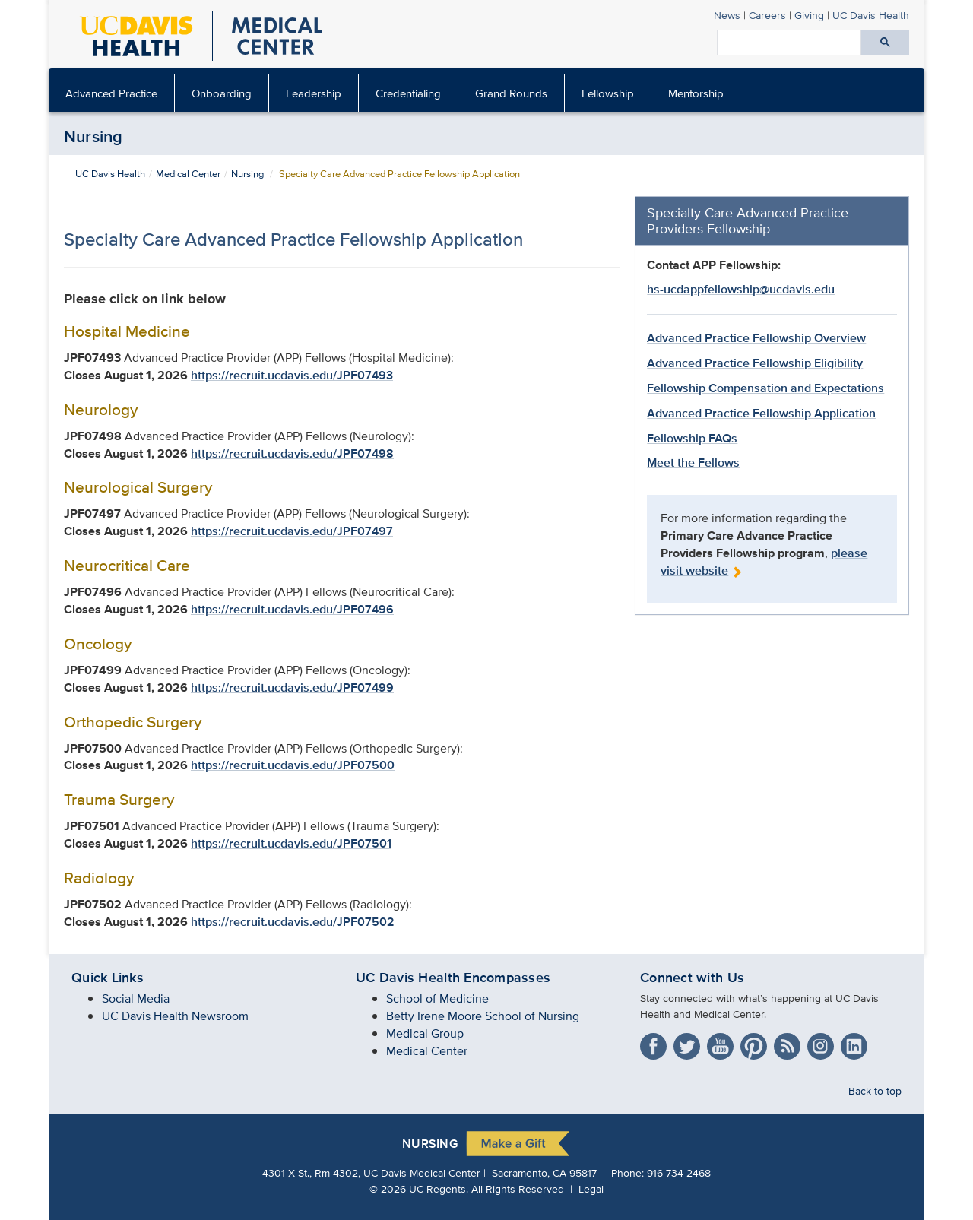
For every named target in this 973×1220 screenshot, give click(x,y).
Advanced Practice (111, 93)
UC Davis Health (110, 173)
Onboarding (222, 93)
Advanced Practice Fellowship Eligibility (755, 363)
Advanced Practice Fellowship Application (761, 413)
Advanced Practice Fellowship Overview (756, 338)
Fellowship (608, 93)
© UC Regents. (418, 1188)
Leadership (313, 93)
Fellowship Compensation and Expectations (765, 388)
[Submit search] (885, 42)
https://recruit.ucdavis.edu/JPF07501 (291, 843)
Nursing (93, 136)
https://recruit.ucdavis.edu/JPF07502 (293, 921)
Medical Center (188, 173)
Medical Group (425, 1033)
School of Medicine (437, 998)
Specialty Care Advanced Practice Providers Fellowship (747, 220)
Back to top (875, 1090)
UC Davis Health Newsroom (175, 1016)
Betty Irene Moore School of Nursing (482, 1016)
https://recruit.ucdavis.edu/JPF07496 (292, 609)
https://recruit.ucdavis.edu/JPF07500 (293, 765)
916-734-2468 (679, 1172)
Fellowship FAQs (692, 438)
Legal (591, 1188)
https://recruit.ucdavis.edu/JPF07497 (292, 531)
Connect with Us (692, 977)
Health (870, 15)
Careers (767, 15)
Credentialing (408, 93)
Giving (809, 15)
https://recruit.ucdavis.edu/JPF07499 (292, 687)
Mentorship (696, 93)
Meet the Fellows (693, 462)
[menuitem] (112, 93)
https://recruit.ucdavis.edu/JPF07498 (292, 453)
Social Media (136, 998)
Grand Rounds (511, 93)
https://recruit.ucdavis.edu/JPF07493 (292, 375)
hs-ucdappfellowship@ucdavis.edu (741, 289)
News (727, 15)
